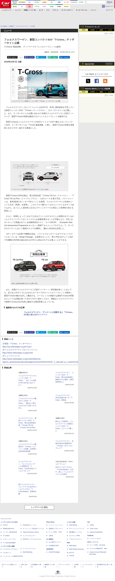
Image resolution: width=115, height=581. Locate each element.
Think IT (5, 525)
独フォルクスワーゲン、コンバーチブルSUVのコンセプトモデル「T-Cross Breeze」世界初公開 (27, 489)
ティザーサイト (56, 110)
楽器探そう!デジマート (56, 528)
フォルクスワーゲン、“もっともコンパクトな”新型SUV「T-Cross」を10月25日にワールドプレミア (27, 466)
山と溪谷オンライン (55, 542)
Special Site (89, 64)
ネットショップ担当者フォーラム (33, 528)
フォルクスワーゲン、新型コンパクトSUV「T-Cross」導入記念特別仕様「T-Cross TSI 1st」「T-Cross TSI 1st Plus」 (27, 422)
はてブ (43, 57)
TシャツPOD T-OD (55, 532)
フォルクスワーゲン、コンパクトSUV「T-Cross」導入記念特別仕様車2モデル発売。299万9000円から (64, 377)
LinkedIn (66, 57)
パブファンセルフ (95, 538)
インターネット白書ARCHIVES (13, 556)
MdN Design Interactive (76, 549)
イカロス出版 (71, 522)
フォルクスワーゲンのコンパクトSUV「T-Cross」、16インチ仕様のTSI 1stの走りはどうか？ (27, 380)
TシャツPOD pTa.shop (97, 545)
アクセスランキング (92, 27)
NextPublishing (27, 552)
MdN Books (73, 545)
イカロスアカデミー (75, 539)
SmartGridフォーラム (29, 525)
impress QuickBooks (96, 532)
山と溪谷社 (49, 539)
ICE (88, 522)
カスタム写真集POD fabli (98, 548)
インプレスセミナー (29, 535)
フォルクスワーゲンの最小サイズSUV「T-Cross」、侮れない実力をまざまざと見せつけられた (27, 403)
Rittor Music (50, 522)
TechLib (71, 555)
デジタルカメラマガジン (10, 549)
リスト (21, 57)
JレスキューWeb (74, 535)
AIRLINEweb (73, 525)
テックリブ (70, 552)
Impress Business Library (31, 532)
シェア (31, 57)
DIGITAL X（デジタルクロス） (32, 539)
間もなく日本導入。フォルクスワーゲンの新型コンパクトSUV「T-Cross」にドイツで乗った (64, 426)
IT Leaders (6, 535)
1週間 (101, 30)
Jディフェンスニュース (76, 528)
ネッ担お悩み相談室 (9, 543)
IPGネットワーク (92, 542)
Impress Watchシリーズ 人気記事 (97, 89)
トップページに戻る (39, 507)
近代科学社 (49, 549)
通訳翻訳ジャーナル (75, 532)
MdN (68, 543)
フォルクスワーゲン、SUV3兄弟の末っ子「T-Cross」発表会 (64, 397)
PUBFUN (90, 535)
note (54, 57)
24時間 (92, 30)
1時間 (83, 30)
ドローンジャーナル (9, 539)
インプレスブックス (29, 548)
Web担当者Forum (8, 528)
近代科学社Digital (54, 552)
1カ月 (110, 30)
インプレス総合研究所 (10, 532)
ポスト (14, 57)
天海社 (92, 525)
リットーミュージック (56, 525)
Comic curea (94, 528)
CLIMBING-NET (54, 545)
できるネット (7, 552)
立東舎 (51, 535)
